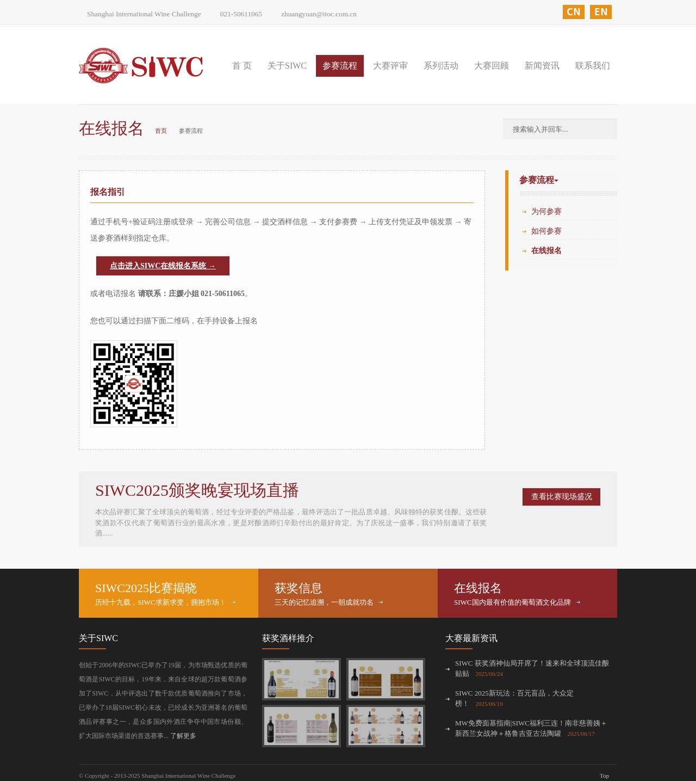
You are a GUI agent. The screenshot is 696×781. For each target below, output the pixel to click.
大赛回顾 (491, 65)
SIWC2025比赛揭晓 (146, 588)
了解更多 (183, 736)
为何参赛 (546, 211)
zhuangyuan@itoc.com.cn (319, 13)
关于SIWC (287, 65)
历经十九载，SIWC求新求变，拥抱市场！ (160, 602)
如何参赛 (546, 231)
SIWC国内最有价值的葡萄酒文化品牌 (512, 602)
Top (604, 775)
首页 (161, 130)
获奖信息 (298, 588)
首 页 (242, 65)
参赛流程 (339, 65)
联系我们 (592, 65)
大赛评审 (390, 65)
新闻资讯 (542, 65)
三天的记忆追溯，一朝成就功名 (324, 602)
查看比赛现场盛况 (561, 497)
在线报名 (546, 251)
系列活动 (441, 65)
